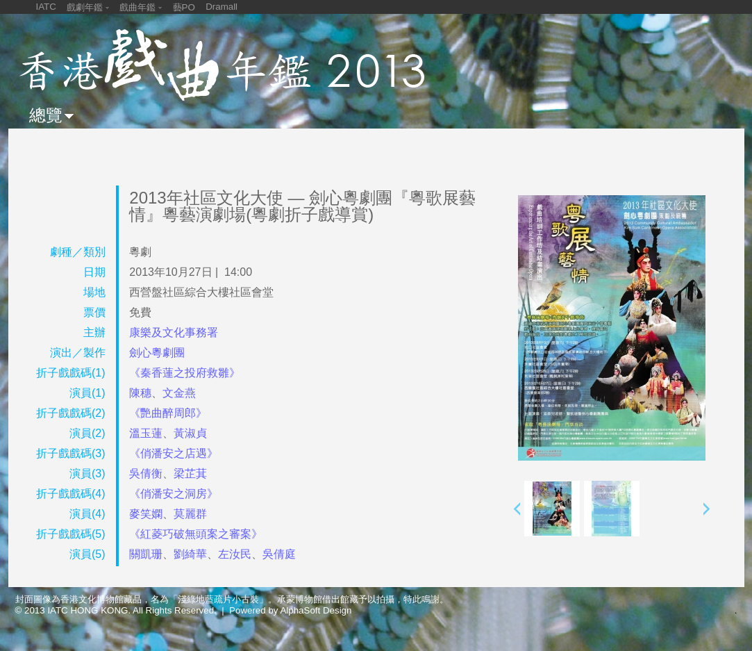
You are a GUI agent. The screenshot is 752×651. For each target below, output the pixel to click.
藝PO (184, 7)
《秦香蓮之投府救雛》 (184, 373)
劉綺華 (190, 554)
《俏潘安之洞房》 (173, 494)
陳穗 (140, 393)
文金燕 (179, 393)
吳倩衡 (145, 473)
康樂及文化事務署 (173, 332)
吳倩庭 (279, 554)
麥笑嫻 (145, 514)
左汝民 (234, 554)
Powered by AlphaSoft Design (290, 610)
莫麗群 (190, 514)
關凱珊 (145, 554)
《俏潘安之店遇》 (173, 453)
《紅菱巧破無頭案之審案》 (195, 534)
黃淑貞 (190, 433)
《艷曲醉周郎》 (168, 413)
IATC (46, 6)
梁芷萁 (190, 473)
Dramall (221, 6)
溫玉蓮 (145, 433)
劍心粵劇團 (157, 353)
